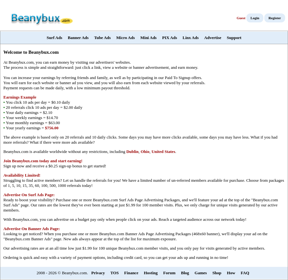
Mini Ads (148, 37)
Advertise (212, 37)
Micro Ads (125, 37)
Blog (185, 272)
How (231, 272)
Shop (216, 272)
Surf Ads (54, 37)
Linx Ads (191, 37)
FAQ (245, 272)
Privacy (98, 272)
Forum (169, 272)
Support (234, 37)
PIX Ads (169, 37)
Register (274, 18)
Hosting (150, 272)
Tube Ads (102, 37)
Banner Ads (78, 37)
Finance (131, 272)
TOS (114, 272)
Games (201, 272)
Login (255, 18)
